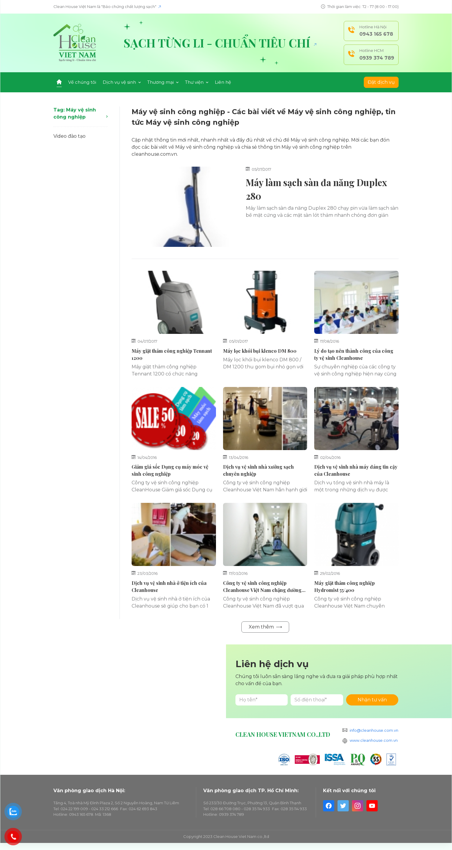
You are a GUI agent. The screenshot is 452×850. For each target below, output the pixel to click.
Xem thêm (265, 627)
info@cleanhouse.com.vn (374, 730)
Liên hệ (223, 82)
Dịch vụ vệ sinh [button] (122, 82)
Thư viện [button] (196, 82)
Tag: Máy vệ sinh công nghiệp (80, 113)
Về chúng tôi (82, 82)
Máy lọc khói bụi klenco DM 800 (260, 351)
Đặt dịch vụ (381, 82)
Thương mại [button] (162, 82)
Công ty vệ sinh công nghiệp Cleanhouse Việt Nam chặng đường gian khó (262, 590)
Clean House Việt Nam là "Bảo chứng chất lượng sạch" (107, 6)
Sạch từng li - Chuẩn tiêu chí (220, 42)
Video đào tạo (69, 136)
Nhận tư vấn (372, 700)
